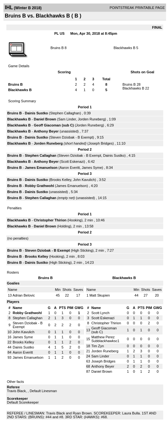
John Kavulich (84, 180)
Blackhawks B (124, 48)
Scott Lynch (100, 313)
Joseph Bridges (101, 143)
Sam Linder (67, 119)
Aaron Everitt (70, 167)
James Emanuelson (41, 167)
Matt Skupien (100, 295)
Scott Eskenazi (72, 161)
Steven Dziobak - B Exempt (71, 137)
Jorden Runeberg (91, 119)
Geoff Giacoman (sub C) (54, 125)
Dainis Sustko (36, 113)
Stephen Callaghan (65, 113)
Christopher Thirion (50, 220)
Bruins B (57, 48)
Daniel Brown (45, 119)
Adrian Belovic (23, 295)
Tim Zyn (97, 346)
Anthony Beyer (46, 131)
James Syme (92, 167)
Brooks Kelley (60, 180)
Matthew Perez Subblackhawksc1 (105, 339)
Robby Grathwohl (39, 186)
